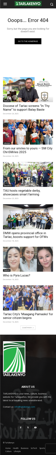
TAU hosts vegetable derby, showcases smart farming (21, 192)
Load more (28, 327)
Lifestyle (7, 143)
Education (7, 186)
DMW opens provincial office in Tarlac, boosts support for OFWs (25, 235)
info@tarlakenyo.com (24, 406)
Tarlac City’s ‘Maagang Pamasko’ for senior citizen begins (28, 316)
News (6, 309)
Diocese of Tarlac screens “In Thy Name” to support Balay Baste (26, 107)
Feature (7, 101)
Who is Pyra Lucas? (16, 275)
